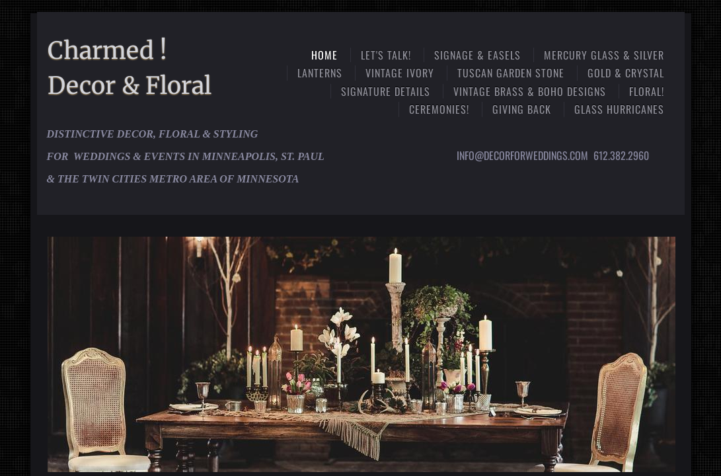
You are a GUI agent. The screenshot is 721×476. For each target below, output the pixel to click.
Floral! (646, 91)
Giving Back (521, 109)
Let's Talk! (386, 55)
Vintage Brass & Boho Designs (529, 91)
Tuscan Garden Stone (510, 72)
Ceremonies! (439, 109)
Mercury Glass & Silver (604, 55)
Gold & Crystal (626, 72)
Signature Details (385, 91)
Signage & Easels (477, 55)
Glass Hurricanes (619, 109)
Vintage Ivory (399, 72)
